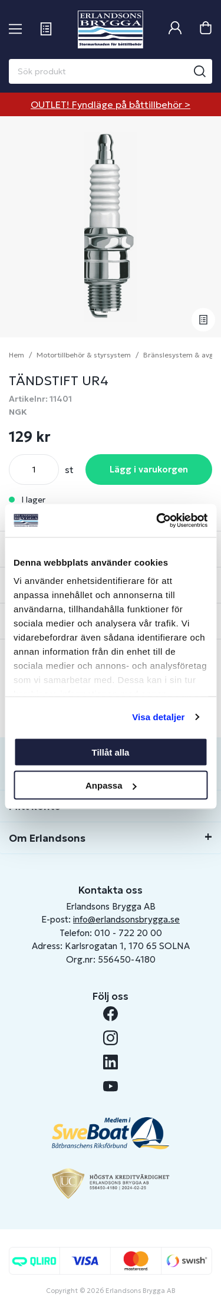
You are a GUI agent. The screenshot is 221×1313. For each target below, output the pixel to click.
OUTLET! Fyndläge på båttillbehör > (110, 104)
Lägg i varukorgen (149, 469)
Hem (16, 354)
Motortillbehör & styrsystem (84, 354)
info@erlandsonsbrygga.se (126, 919)
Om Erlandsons (47, 838)
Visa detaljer (158, 717)
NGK (18, 411)
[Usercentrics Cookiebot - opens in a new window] (157, 521)
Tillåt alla (111, 752)
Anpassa (111, 785)
